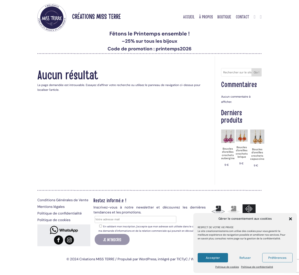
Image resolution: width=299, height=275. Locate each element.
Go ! (256, 72)
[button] (290, 219)
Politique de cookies (227, 267)
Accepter (213, 258)
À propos (206, 17)
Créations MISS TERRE (96, 16)
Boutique (224, 17)
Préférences (277, 258)
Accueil (189, 17)
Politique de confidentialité (257, 267)
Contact (242, 17)
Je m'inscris (112, 239)
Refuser (245, 258)
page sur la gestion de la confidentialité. (257, 238)
